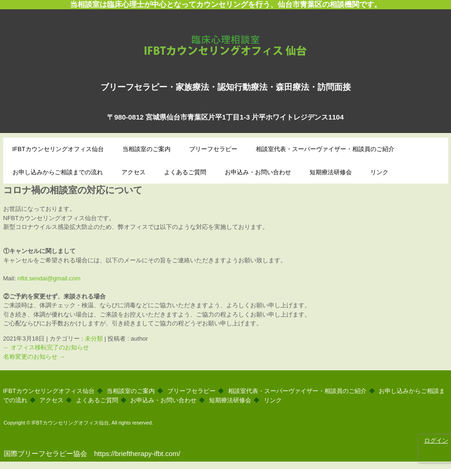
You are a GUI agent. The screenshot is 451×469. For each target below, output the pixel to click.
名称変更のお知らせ (34, 356)
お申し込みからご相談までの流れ (58, 172)
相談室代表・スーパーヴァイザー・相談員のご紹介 (325, 149)
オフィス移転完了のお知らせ (46, 347)
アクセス (133, 172)
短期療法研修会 (331, 172)
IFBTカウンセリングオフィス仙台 (225, 42)
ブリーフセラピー (213, 149)
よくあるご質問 (185, 172)
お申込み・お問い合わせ (258, 172)
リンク (379, 172)
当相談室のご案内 (146, 149)
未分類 (94, 338)
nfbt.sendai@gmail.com (49, 278)
